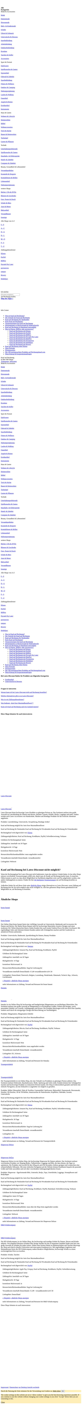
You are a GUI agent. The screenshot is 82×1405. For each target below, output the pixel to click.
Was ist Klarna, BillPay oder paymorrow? (19, 329)
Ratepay (30, 946)
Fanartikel (4, 98)
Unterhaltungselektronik (9, 149)
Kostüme (4, 51)
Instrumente (5, 109)
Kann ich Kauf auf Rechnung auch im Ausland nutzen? (20, 707)
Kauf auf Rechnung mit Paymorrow (21, 341)
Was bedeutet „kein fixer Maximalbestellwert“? (17, 703)
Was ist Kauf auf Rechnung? (15, 316)
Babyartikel (5, 210)
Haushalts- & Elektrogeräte (10, 156)
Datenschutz (14, 1387)
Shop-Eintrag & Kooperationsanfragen (18, 354)
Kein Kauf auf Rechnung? (14, 321)
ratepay (3, 271)
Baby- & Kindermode (8, 26)
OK (63, 1391)
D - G (3, 232)
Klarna (3, 253)
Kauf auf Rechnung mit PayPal (20, 333)
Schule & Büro (6, 203)
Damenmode (5, 19)
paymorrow (5, 268)
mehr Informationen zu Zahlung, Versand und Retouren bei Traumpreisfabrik (29, 1141)
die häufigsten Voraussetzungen (45, 880)
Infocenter (13, 361)
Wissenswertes (10, 350)
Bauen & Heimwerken (8, 134)
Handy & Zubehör (7, 160)
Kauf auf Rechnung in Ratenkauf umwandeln (20, 327)
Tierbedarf (4, 138)
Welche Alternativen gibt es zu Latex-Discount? (17, 696)
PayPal (3, 257)
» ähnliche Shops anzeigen (20, 981)
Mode (3, 15)
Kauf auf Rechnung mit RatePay (20, 339)
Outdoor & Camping (8, 87)
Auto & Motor (6, 206)
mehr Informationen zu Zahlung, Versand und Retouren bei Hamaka (26, 1061)
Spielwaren (5, 66)
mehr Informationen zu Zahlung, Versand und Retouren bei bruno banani (27, 984)
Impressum (4, 1387)
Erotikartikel (5, 105)
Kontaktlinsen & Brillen (9, 178)
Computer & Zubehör (8, 163)
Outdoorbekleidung (7, 48)
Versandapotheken (7, 170)
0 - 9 (2, 225)
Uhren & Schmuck (7, 33)
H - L (3, 235)
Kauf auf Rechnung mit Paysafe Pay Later (23, 337)
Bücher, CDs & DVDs (8, 192)
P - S (2, 243)
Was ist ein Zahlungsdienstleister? (12, 699)
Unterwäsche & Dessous (9, 37)
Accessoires (5, 58)
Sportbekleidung (6, 40)
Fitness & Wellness (7, 84)
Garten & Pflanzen (7, 142)
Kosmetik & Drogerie (8, 174)
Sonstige (4, 217)
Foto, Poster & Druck (8, 199)
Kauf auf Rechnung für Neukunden (17, 319)
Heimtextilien (5, 120)
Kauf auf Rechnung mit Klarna (20, 331)
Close (3, 1402)
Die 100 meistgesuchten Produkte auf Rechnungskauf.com (25, 352)
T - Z (2, 246)
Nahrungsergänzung (8, 91)
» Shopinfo (6, 981)
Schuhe (3, 30)
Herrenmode (5, 22)
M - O (3, 239)
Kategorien (5, 361)
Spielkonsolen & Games (9, 69)
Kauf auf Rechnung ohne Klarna (16, 346)
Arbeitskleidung (6, 44)
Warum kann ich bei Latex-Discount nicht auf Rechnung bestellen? (24, 692)
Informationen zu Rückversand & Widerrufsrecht (22, 325)
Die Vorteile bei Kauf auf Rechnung (17, 318)
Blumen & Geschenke (8, 196)
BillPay (3, 261)
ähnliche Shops (36, 885)
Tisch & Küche (6, 131)
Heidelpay (4, 279)
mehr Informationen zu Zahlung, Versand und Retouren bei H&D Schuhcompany (30, 1302)
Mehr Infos (57, 1391)
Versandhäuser (6, 214)
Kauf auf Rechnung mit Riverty (20, 344)
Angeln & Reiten (6, 102)
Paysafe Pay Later (7, 264)
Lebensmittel (5, 181)
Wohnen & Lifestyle (8, 116)
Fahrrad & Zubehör (7, 77)
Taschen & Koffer (7, 55)
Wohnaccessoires (7, 127)
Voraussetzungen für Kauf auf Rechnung (19, 323)
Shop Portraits (10, 348)
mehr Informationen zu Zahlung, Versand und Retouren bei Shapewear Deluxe (29, 1221)
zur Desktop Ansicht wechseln (28, 1387)
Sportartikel (5, 73)
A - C (3, 228)
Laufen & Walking (7, 95)
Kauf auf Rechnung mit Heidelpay (21, 342)
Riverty (3, 275)
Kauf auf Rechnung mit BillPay (20, 335)
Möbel (3, 123)
